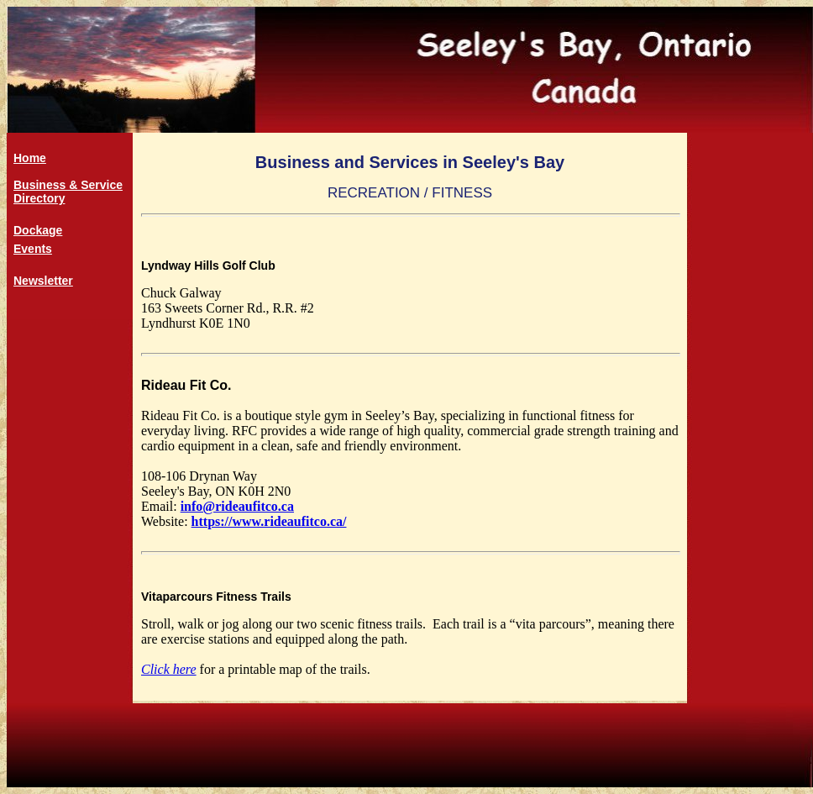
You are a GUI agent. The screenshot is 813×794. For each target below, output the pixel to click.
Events (32, 248)
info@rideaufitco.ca (237, 506)
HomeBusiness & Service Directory (68, 178)
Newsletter (43, 280)
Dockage (37, 230)
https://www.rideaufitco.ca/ (269, 521)
